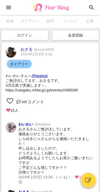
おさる (37, 49)
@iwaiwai (39, 76)
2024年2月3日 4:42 (37, 54)
